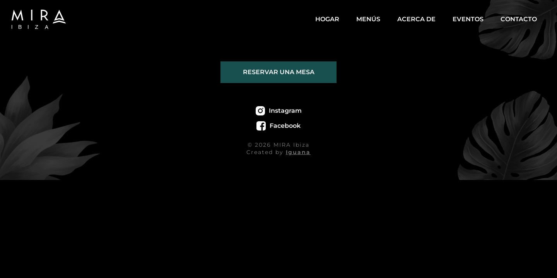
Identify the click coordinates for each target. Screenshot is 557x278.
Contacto (519, 19)
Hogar (327, 19)
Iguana (298, 152)
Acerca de (416, 19)
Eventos (468, 19)
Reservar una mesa (278, 72)
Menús (368, 19)
